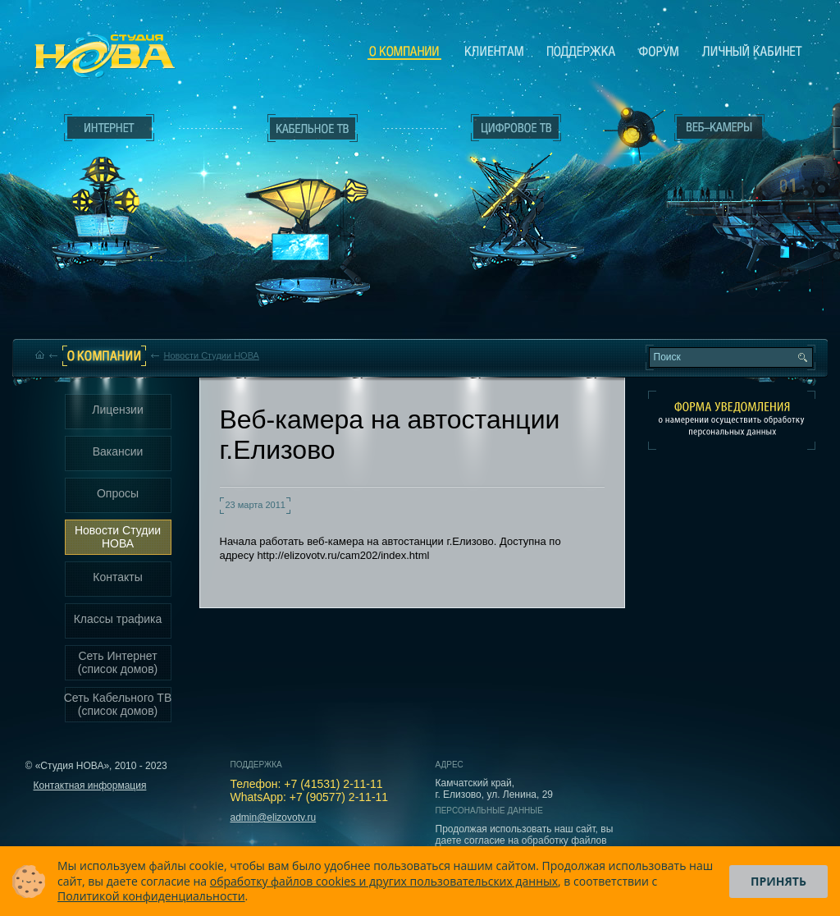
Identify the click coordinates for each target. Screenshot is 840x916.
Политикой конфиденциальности (151, 896)
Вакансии (118, 451)
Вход (723, 273)
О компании (404, 52)
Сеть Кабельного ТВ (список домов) (118, 704)
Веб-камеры (628, 132)
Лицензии (117, 409)
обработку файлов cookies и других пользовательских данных (384, 881)
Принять (778, 881)
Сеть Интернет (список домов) (118, 662)
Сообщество (658, 51)
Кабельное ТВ (312, 218)
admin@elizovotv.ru (274, 817)
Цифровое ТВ (507, 187)
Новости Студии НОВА (211, 355)
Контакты (117, 577)
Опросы (118, 493)
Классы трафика (118, 618)
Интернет (109, 128)
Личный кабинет (752, 51)
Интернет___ (105, 194)
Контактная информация (90, 785)
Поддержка (581, 51)
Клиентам (494, 51)
